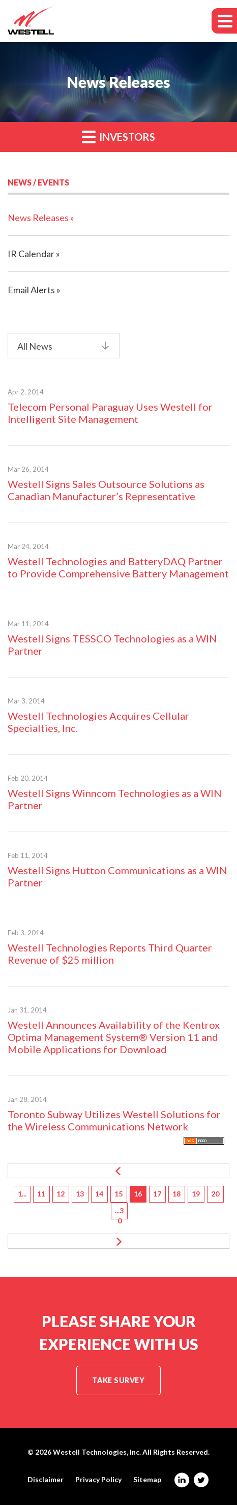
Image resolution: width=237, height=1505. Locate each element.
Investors (118, 136)
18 (176, 1193)
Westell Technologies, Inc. (97, 1452)
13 (80, 1193)
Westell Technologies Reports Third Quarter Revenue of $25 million (110, 953)
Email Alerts (31, 289)
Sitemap (147, 1479)
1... (22, 1193)
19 (196, 1193)
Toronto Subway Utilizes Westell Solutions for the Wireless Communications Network (114, 1120)
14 (99, 1193)
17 (157, 1193)
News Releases (38, 217)
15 (118, 1193)
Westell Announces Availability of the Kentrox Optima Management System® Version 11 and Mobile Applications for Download (114, 1037)
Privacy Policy (98, 1479)
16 (138, 1193)
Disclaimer (45, 1479)
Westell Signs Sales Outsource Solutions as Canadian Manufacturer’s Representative (106, 490)
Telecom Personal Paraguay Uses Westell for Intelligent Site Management (110, 413)
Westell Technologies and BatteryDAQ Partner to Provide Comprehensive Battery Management (118, 567)
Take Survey (118, 1380)
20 (215, 1193)
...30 (119, 1212)
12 (60, 1193)
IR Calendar (31, 253)
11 (41, 1193)
